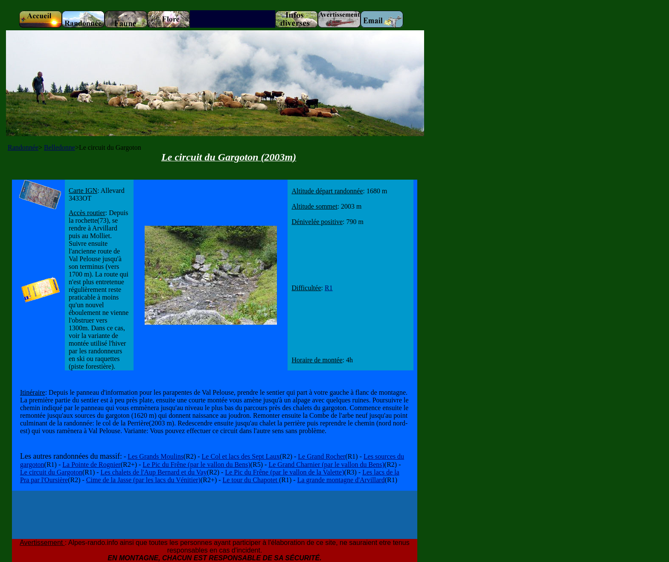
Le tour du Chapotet (251, 479)
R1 (329, 287)
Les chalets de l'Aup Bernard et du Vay (154, 472)
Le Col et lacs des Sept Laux (241, 456)
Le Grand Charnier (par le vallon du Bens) (326, 464)
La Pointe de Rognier (91, 464)
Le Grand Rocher (321, 456)
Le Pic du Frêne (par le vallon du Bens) (196, 464)
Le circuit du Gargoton (51, 472)
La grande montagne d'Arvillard (341, 479)
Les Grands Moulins (155, 456)
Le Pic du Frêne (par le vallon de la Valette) (284, 472)
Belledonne (59, 147)
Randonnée (23, 147)
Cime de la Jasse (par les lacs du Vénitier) (143, 479)
